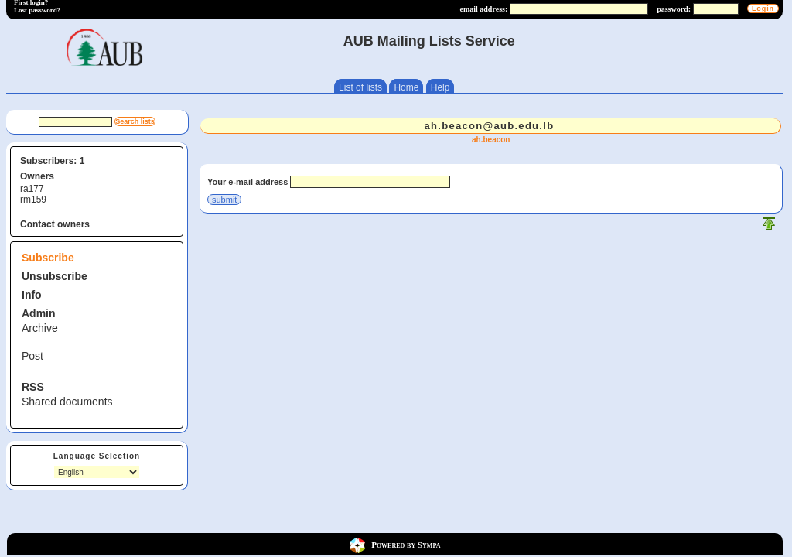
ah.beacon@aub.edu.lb (489, 126)
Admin (39, 313)
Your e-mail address (247, 181)
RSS (33, 387)
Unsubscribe (54, 276)
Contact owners (55, 224)
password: (674, 9)
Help (440, 87)
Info (32, 295)
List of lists (360, 87)
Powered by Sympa (405, 543)
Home (406, 87)
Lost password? (37, 10)
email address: (483, 9)
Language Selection (96, 456)
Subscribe (48, 257)
